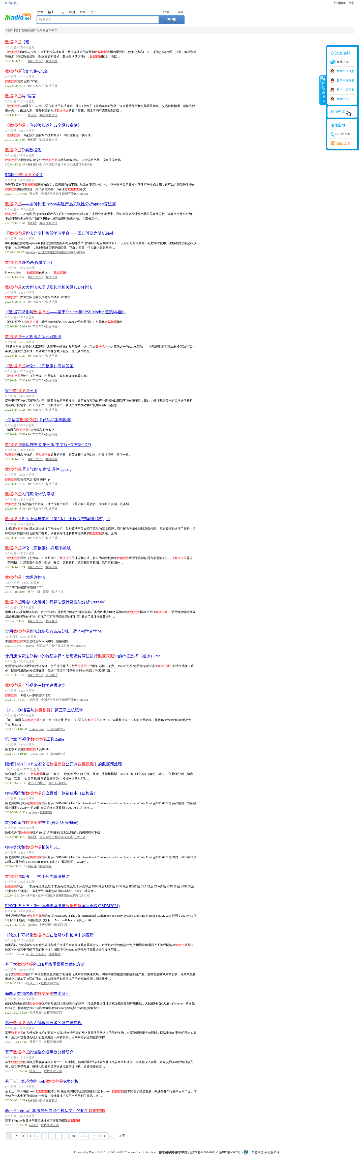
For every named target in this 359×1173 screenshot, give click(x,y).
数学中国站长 (346, 80)
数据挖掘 (51, 61)
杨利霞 (32, 140)
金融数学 (54, 954)
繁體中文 (258, 1152)
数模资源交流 (48, 115)
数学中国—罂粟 (38, 592)
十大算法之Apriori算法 (33, 336)
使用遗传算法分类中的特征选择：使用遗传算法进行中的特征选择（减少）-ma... (84, 656)
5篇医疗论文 (24, 175)
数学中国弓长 (346, 90)
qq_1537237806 (36, 954)
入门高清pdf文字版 (30, 494)
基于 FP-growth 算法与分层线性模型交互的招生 (55, 1110)
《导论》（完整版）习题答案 (39, 366)
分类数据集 (23, 150)
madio (30, 646)
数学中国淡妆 (346, 71)
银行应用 (21, 390)
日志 (61, 12)
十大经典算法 (25, 577)
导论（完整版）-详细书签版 (38, 548)
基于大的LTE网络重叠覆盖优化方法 (45, 964)
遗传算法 (51, 675)
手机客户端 (272, 1152)
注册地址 (340, 3)
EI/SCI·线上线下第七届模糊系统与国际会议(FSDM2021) (62, 906)
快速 (166, 12)
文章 (40, 12)
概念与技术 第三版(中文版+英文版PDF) (48, 444)
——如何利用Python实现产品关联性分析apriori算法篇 (60, 204)
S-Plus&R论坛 (56, 729)
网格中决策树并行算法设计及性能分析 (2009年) (55, 602)
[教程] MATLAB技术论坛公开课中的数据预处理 (63, 764)
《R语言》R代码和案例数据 (38, 420)
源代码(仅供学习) (28, 262)
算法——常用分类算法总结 (37, 876)
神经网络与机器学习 (53, 925)
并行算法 (51, 621)
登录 (351, 3)
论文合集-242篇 (27, 71)
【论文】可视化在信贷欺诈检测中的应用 (49, 935)
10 (73, 1136)
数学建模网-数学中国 (173, 1152)
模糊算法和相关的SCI (32, 847)
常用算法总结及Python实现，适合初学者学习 (53, 631)
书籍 (17, 42)
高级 (181, 12)
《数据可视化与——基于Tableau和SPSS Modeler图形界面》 (65, 312)
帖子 (51, 12)
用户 (93, 12)
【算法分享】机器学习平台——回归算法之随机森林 (59, 233)
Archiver (150, 1152)
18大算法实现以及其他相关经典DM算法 (48, 287)
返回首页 (11, 3)
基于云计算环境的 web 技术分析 (41, 1081)
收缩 (322, 90)
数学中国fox (345, 99)
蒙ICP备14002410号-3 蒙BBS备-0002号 (215, 1152)
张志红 (32, 115)
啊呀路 (32, 866)
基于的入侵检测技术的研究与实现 (43, 1023)
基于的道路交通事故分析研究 (39, 1052)
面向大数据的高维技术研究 (37, 993)
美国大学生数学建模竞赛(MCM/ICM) (60, 646)
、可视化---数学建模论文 (35, 685)
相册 (72, 12)
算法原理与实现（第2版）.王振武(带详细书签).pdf (57, 519)
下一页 (97, 1136)
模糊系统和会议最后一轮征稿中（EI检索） (51, 793)
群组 (83, 12)
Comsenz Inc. (133, 1152)
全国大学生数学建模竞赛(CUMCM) (64, 194)
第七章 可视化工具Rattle (34, 739)
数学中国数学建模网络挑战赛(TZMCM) (65, 164)
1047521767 (35, 61)
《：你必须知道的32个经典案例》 (43, 125)
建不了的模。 (37, 783)
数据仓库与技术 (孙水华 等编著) (41, 822)
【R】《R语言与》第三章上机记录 (44, 710)
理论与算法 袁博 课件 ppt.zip (38, 469)
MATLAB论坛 (57, 783)
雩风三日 (32, 983)
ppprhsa (32, 812)
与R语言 (20, 96)
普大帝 (33, 194)
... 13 (83, 1136)
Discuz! (94, 1152)
